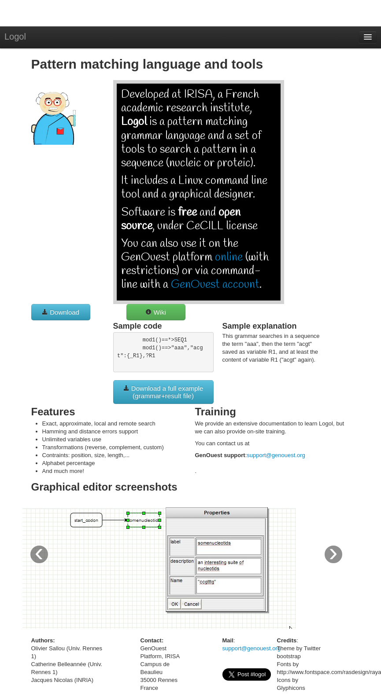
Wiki (155, 312)
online (229, 257)
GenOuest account (215, 284)
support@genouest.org (276, 455)
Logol (15, 36)
